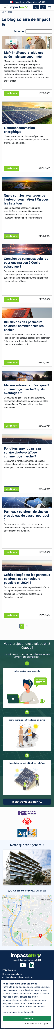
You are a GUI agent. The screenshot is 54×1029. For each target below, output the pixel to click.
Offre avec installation (12, 974)
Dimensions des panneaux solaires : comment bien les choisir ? (24, 326)
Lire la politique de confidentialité (18, 1012)
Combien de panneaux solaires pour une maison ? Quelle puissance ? (26, 262)
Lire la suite (12, 93)
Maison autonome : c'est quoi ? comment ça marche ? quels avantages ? (26, 389)
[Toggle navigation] (5, 7)
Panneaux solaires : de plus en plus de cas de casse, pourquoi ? (26, 515)
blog (10, 11)
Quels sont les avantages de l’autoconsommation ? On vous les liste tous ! (26, 199)
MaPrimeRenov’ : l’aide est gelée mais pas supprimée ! (23, 55)
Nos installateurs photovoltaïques (17, 977)
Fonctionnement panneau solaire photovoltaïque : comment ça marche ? (22, 452)
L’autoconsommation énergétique (19, 130)
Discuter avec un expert (27, 801)
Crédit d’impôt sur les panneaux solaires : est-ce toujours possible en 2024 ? (27, 579)
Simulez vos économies (13, 980)
